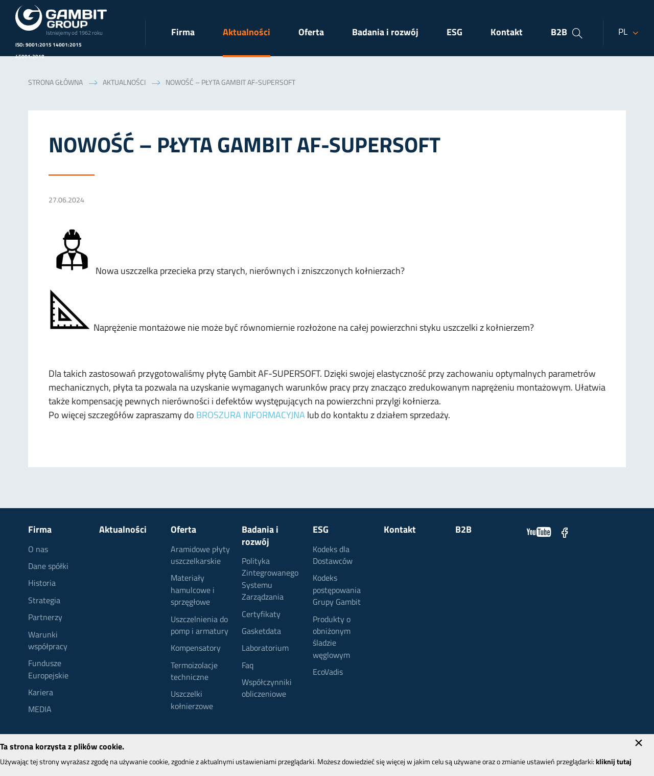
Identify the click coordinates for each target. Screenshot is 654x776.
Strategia (44, 601)
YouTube (539, 532)
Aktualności (246, 33)
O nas (38, 550)
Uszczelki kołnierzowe (192, 701)
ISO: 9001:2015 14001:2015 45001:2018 (48, 51)
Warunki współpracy (47, 641)
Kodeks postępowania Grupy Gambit (337, 591)
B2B (559, 33)
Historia (42, 584)
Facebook (564, 532)
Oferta (311, 33)
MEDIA (40, 710)
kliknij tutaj (614, 762)
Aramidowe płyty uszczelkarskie (200, 556)
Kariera (40, 693)
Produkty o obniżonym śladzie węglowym (332, 638)
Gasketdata (261, 632)
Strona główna (55, 83)
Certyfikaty (261, 615)
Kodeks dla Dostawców (333, 556)
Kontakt (507, 33)
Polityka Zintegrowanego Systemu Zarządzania (270, 580)
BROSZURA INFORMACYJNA (250, 416)
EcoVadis (328, 673)
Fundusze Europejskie (48, 670)
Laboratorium (265, 649)
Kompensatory (196, 649)
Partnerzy (45, 618)
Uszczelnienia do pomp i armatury (199, 626)
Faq (247, 666)
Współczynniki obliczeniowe (267, 689)
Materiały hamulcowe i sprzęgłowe (193, 591)
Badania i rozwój (385, 33)
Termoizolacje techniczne (194, 672)
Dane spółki (48, 567)
